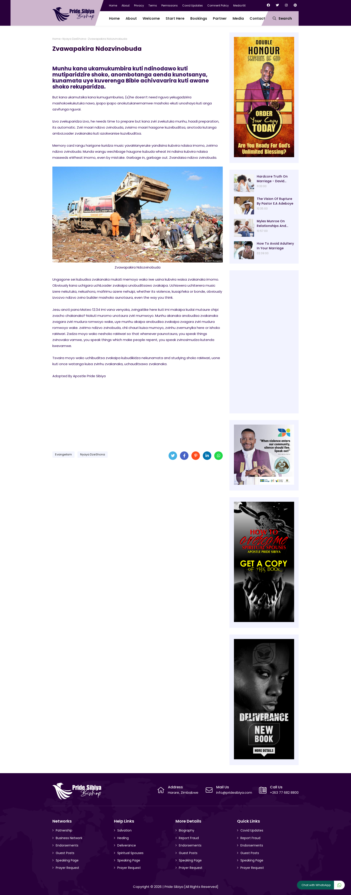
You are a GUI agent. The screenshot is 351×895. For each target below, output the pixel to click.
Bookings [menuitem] (198, 18)
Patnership (64, 830)
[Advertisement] (137, 413)
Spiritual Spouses (130, 853)
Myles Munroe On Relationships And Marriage (271, 223)
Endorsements (67, 845)
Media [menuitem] (238, 18)
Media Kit (239, 5)
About (126, 5)
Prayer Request (67, 867)
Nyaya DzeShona (74, 39)
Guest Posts (65, 853)
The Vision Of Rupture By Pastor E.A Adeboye (275, 201)
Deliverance (126, 845)
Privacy (139, 5)
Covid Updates (192, 5)
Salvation (124, 830)
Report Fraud (189, 838)
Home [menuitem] (114, 18)
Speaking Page (67, 860)
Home (113, 5)
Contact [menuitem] (257, 18)
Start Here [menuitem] (175, 18)
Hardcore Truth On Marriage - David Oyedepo (272, 179)
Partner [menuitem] (220, 18)
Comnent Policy (218, 5)
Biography (186, 830)
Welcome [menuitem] (151, 18)
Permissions (169, 5)
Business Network (69, 838)
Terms (152, 5)
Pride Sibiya (174, 886)
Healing (123, 838)
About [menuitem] (131, 18)
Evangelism (63, 454)
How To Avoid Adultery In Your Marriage (275, 245)
